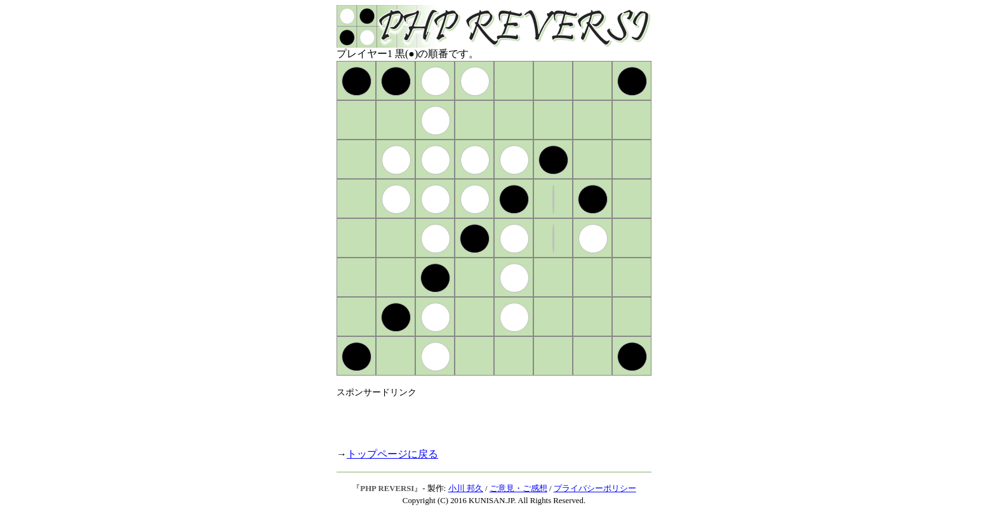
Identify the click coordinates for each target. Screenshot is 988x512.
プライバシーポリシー (595, 488)
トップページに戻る (392, 454)
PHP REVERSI (387, 488)
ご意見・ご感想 (518, 488)
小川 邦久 (465, 488)
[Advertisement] (485, 417)
